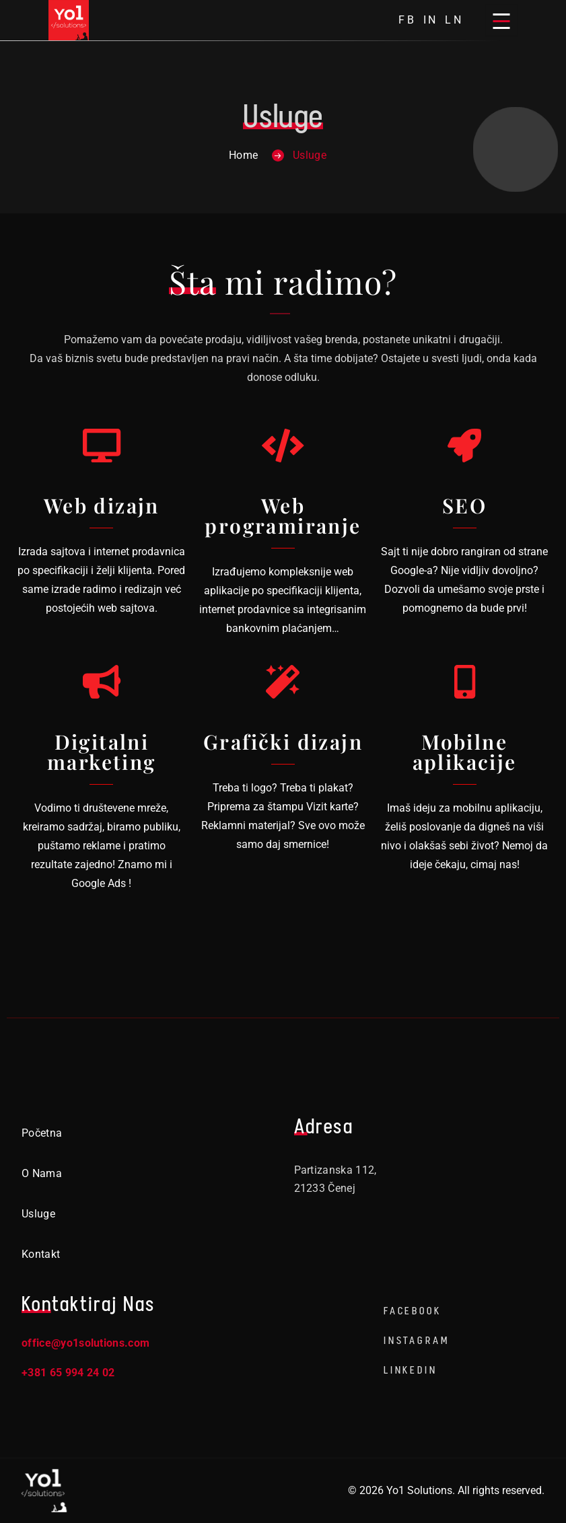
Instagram (417, 1340)
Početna (42, 1133)
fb (407, 19)
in (431, 19)
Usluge (38, 1213)
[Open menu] (501, 20)
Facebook (412, 1310)
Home (243, 155)
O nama (42, 1173)
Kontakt (41, 1254)
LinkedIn (410, 1370)
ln (454, 19)
